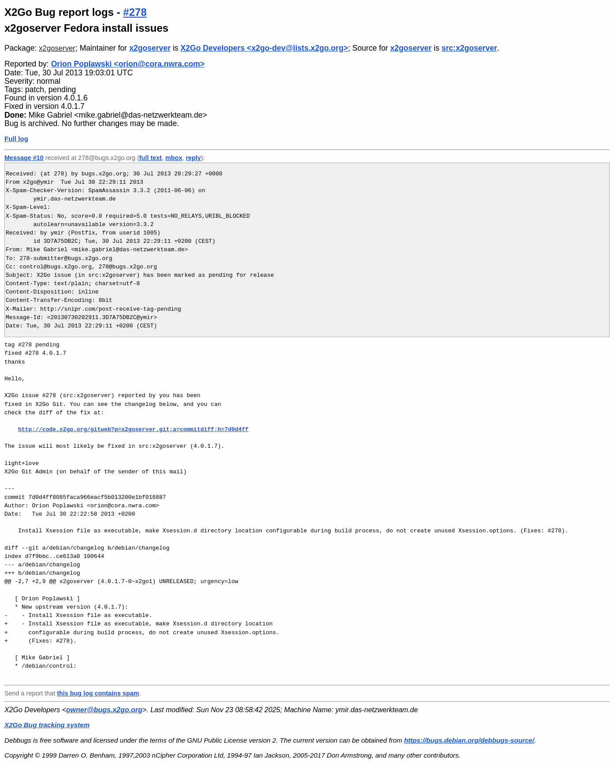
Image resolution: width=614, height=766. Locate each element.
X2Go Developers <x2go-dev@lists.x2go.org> (264, 48)
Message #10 (24, 157)
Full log (16, 138)
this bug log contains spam (98, 693)
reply (193, 157)
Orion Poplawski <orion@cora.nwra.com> (128, 63)
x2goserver (57, 48)
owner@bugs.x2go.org (104, 710)
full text (150, 157)
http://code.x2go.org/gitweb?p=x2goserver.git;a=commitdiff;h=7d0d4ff (133, 429)
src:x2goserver (469, 48)
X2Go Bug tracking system (46, 725)
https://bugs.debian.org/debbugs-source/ (469, 740)
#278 (134, 12)
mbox (173, 157)
